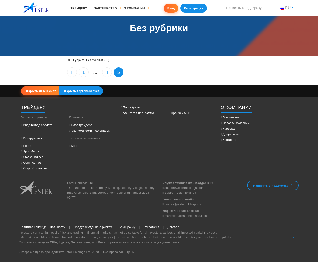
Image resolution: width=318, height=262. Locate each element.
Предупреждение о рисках (93, 227)
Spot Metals (31, 151)
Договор (173, 227)
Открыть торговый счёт (80, 91)
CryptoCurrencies (35, 168)
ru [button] (285, 8)
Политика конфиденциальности (42, 227)
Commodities (32, 162)
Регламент (151, 227)
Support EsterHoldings (180, 192)
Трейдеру (79, 8)
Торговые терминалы (84, 138)
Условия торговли (34, 117)
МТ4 (74, 146)
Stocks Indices (33, 157)
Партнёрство (105, 8)
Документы (231, 134)
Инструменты (32, 138)
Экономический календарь (90, 130)
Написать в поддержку (244, 8)
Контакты (229, 139)
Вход (171, 8)
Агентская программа (138, 113)
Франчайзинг (180, 113)
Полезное (76, 117)
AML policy (127, 227)
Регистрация (193, 8)
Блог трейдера (81, 125)
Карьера (229, 128)
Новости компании (236, 123)
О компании (134, 8)
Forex (27, 146)
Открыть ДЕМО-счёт (40, 91)
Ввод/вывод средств (37, 125)
